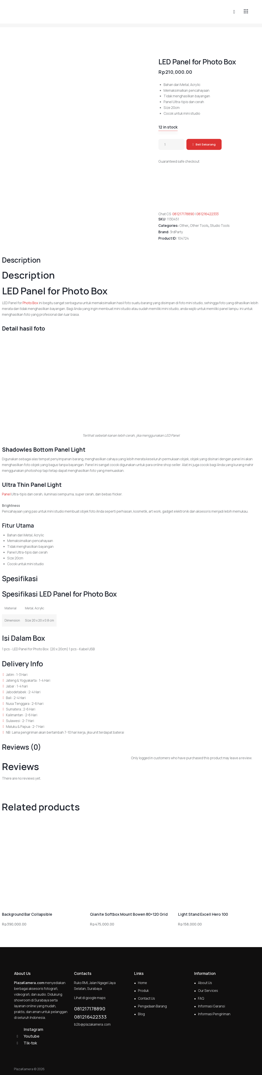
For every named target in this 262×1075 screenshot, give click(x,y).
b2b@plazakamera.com (92, 1024)
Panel (6, 494)
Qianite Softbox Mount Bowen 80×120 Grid (129, 914)
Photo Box (30, 303)
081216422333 (207, 214)
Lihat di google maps (90, 997)
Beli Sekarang (206, 144)
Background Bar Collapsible (27, 914)
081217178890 (183, 214)
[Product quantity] (171, 144)
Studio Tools (220, 225)
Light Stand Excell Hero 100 (203, 914)
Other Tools (199, 225)
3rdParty (176, 232)
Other (183, 225)
